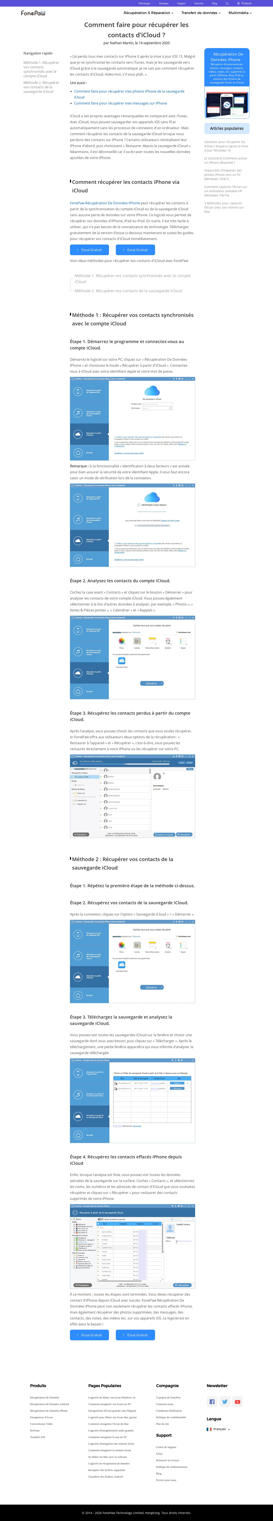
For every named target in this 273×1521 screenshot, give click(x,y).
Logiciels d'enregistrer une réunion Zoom (111, 1443)
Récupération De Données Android (49, 1403)
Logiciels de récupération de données (108, 1463)
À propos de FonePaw (168, 1397)
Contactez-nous (164, 1403)
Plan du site (162, 1423)
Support (181, 3)
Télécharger (144, 3)
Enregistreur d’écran (41, 1416)
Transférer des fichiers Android (105, 1476)
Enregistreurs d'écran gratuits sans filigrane (112, 1410)
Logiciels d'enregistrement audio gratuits (111, 1430)
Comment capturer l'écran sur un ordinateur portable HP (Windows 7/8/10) (225, 191)
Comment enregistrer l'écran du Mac (108, 1423)
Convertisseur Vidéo (41, 1423)
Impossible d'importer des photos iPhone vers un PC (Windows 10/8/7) (223, 174)
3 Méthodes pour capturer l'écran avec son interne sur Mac (224, 207)
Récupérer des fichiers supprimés (106, 1469)
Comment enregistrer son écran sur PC (109, 1403)
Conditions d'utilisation (169, 1410)
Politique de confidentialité (171, 1416)
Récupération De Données (44, 1397)
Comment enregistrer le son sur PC (107, 1436)
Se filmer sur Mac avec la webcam (107, 1456)
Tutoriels (198, 3)
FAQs (159, 1453)
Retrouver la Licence (167, 1459)
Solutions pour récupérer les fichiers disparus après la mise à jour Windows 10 (226, 146)
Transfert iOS (37, 1436)
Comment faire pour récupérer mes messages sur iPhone (120, 103)
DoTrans (35, 1430)
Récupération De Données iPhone (49, 1410)
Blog (214, 3)
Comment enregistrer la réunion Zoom (109, 1449)
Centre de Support (166, 1446)
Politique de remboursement (171, 1466)
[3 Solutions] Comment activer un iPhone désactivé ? (225, 160)
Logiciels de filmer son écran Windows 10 (111, 1397)
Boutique (163, 3)
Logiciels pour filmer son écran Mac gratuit (112, 1416)
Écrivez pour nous (166, 1479)
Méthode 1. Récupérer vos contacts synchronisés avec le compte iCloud (41, 69)
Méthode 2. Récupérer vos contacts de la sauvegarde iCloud (41, 87)
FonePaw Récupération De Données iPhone (105, 203)
